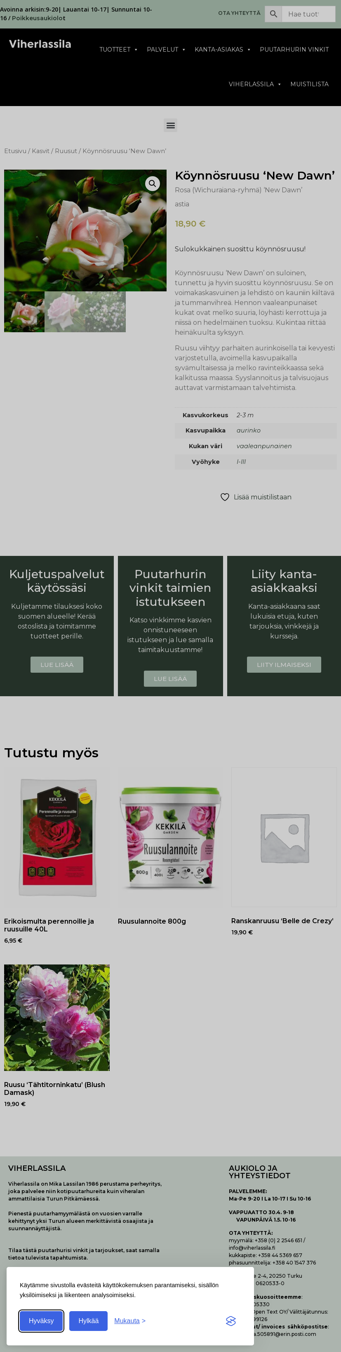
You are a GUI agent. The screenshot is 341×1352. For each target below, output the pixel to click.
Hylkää (88, 1320)
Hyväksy (41, 1320)
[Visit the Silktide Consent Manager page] (231, 1321)
